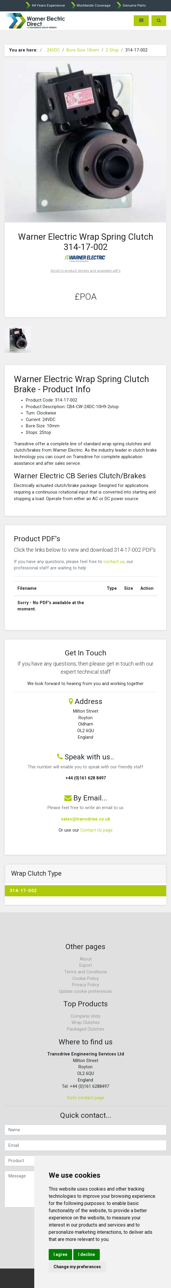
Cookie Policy (85, 978)
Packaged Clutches (85, 1029)
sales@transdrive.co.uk (85, 819)
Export (85, 965)
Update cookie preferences (85, 991)
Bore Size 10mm (82, 50)
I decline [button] (86, 1254)
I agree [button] (60, 1254)
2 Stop (112, 50)
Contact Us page (96, 830)
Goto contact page (85, 1097)
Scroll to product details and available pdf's (85, 271)
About (86, 959)
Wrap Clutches (86, 1022)
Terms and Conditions (85, 972)
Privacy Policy (85, 984)
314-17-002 (23, 890)
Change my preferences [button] (77, 1266)
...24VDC (52, 50)
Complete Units (85, 1016)
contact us (113, 561)
